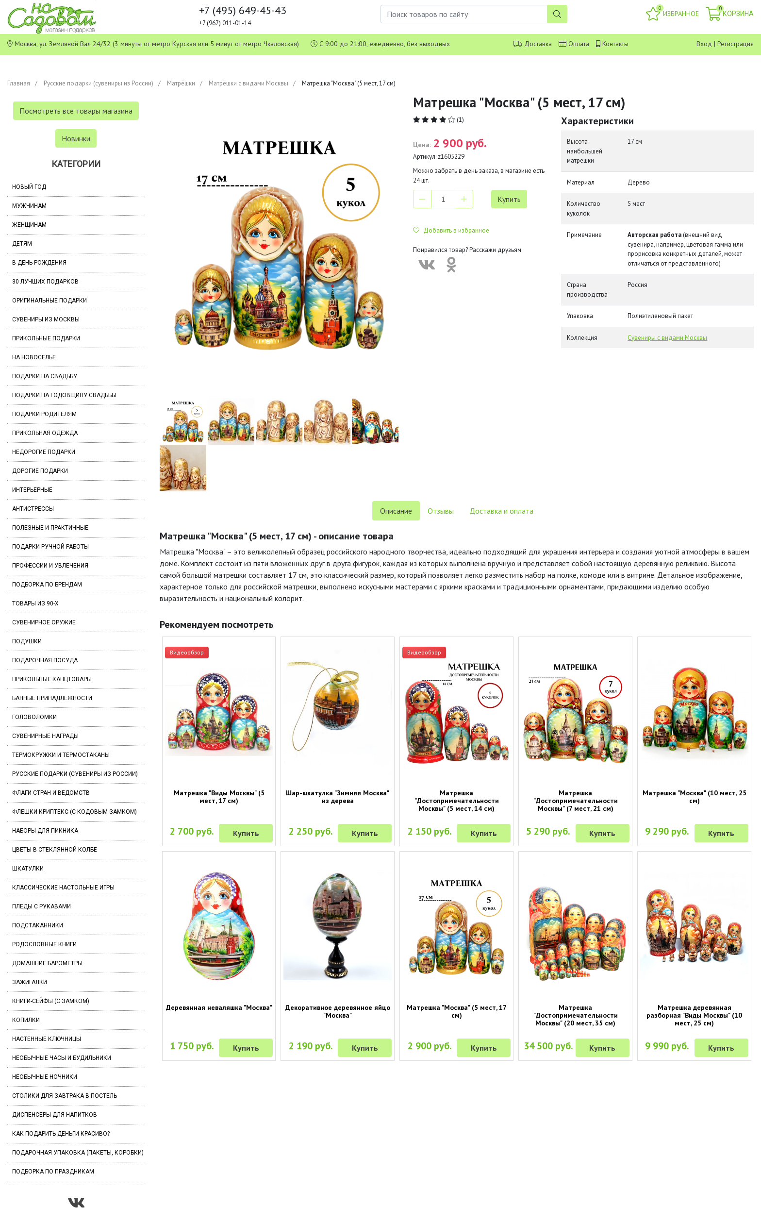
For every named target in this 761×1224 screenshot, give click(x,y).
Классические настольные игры (63, 887)
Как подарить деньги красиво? (61, 1133)
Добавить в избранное (451, 230)
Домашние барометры (47, 963)
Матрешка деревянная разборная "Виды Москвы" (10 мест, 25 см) (694, 1015)
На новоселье (34, 357)
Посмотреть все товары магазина (75, 111)
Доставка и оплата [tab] (501, 511)
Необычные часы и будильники (61, 1058)
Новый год (29, 187)
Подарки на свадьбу (44, 376)
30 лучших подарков (45, 281)
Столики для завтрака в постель (64, 1095)
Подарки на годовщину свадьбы (64, 395)
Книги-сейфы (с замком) (50, 1001)
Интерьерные (32, 489)
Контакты (615, 43)
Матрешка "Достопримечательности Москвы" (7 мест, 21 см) (575, 800)
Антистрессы (33, 508)
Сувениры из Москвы (46, 319)
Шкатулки (28, 868)
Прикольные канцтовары (52, 679)
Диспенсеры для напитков (54, 1114)
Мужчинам (29, 205)
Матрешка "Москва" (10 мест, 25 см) (694, 796)
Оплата (578, 43)
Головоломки (34, 717)
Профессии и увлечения (50, 565)
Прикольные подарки (46, 338)
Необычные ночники (44, 1076)
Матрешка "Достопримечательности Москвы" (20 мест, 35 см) (575, 1015)
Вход (704, 43)
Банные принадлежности (52, 698)
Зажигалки (29, 982)
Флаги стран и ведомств (51, 792)
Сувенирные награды (45, 736)
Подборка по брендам (47, 584)
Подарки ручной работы (50, 546)
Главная (18, 83)
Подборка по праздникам (53, 1171)
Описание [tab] (396, 511)
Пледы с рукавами (41, 906)
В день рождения (39, 262)
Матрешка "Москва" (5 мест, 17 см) (457, 1011)
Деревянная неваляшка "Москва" (219, 1007)
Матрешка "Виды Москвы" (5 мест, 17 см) (219, 796)
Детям (22, 243)
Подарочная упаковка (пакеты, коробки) (78, 1152)
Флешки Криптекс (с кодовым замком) (74, 811)
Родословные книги (44, 944)
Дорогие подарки (40, 471)
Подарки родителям (44, 414)
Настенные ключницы (46, 1039)
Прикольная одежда (45, 433)
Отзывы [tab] (441, 511)
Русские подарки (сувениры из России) (98, 83)
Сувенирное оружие (44, 622)
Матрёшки (181, 83)
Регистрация (735, 43)
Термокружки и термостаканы (61, 755)
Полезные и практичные (50, 527)
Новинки (76, 138)
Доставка (538, 43)
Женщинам (29, 224)
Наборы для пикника (45, 830)
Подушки (27, 641)
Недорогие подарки (43, 452)
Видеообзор (187, 652)
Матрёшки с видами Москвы (248, 83)
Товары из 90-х (35, 603)
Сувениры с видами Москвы (667, 338)
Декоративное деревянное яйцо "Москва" (337, 1011)
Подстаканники (37, 925)
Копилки (26, 1020)
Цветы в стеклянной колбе (54, 849)
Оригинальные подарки (49, 300)
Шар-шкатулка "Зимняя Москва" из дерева (337, 796)
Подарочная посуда (45, 660)
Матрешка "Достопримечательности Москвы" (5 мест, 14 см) (456, 800)
